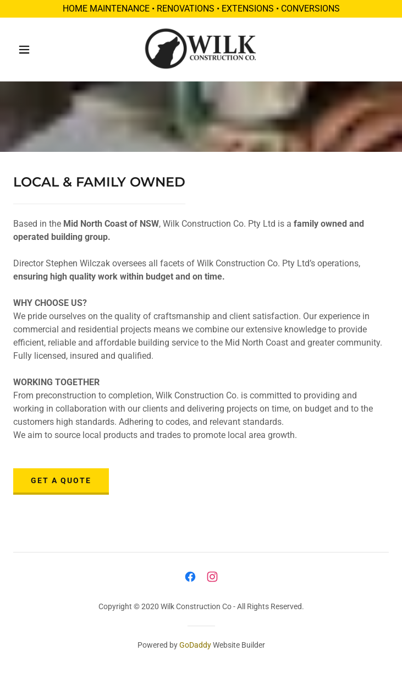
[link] (201, 49)
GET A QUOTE (61, 480)
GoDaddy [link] (195, 645)
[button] (32, 50)
